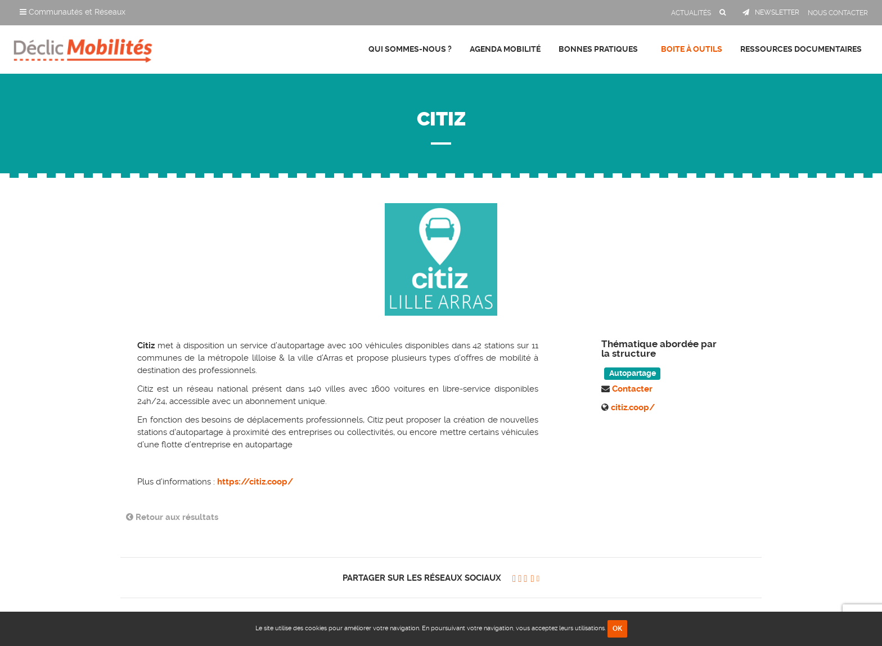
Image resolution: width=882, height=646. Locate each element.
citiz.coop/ (633, 407)
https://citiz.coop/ (255, 482)
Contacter (632, 389)
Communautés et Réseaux (72, 11)
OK (617, 628)
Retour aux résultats (172, 517)
